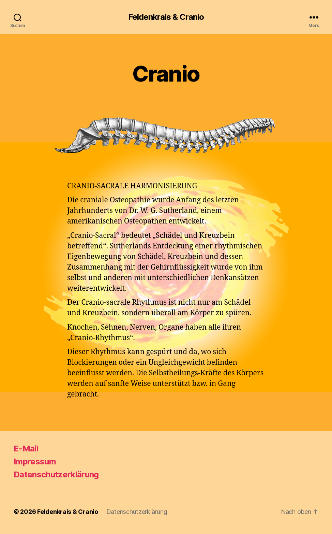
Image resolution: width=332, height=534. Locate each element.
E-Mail (26, 448)
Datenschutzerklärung (56, 474)
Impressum (35, 461)
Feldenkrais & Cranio (165, 17)
